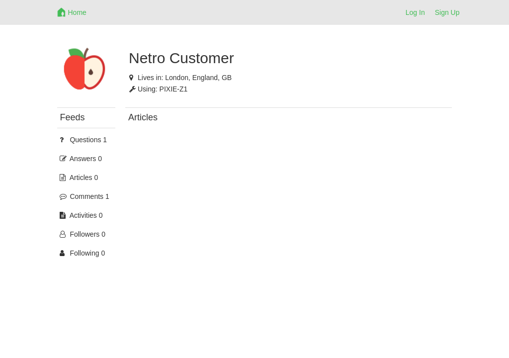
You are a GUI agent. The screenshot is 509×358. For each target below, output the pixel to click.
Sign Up (447, 12)
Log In (415, 12)
